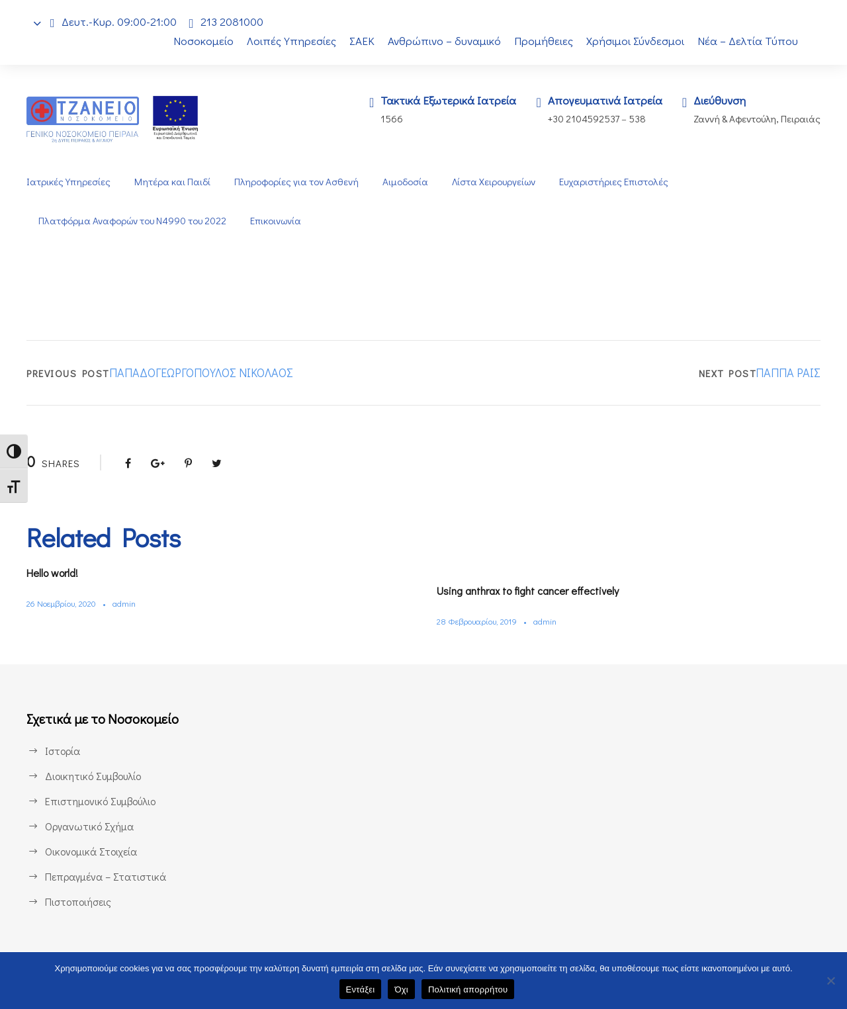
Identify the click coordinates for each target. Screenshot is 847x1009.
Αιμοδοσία (404, 181)
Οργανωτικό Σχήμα (90, 826)
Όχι (401, 989)
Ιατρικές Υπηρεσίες (68, 181)
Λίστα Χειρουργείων (495, 181)
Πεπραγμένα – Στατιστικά (104, 876)
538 (636, 118)
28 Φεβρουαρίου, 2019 (480, 621)
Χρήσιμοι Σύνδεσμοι (636, 40)
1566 (383, 118)
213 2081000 (235, 21)
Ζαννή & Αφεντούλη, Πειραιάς (756, 118)
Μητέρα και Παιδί (171, 181)
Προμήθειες (543, 40)
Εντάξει (360, 989)
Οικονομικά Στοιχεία (91, 851)
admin (131, 603)
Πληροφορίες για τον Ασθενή (295, 181)
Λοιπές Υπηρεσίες (285, 40)
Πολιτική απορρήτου (468, 989)
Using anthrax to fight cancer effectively (537, 590)
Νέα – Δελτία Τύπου (749, 40)
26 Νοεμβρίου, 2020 (64, 603)
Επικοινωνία (281, 220)
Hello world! (56, 572)
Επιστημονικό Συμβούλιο (103, 801)
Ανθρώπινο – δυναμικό (443, 40)
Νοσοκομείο (196, 40)
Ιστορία (62, 750)
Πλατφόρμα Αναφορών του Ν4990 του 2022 (134, 220)
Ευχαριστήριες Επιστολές (617, 181)
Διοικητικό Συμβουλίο (94, 775)
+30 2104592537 (579, 118)
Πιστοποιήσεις (78, 901)
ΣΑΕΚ (358, 40)
